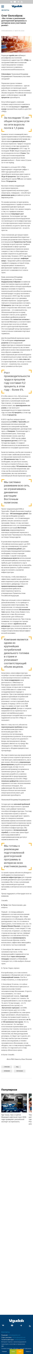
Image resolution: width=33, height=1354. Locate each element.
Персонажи (19, 1071)
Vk (11, 2)
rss (22, 1)
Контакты (5, 1332)
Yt (14, 2)
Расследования (10, 1108)
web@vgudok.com (20, 1339)
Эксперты (5, 10)
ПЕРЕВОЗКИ (7, 1071)
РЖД (17, 1067)
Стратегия (7, 1067)
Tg (18, 2)
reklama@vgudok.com (18, 1337)
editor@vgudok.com (14, 1335)
